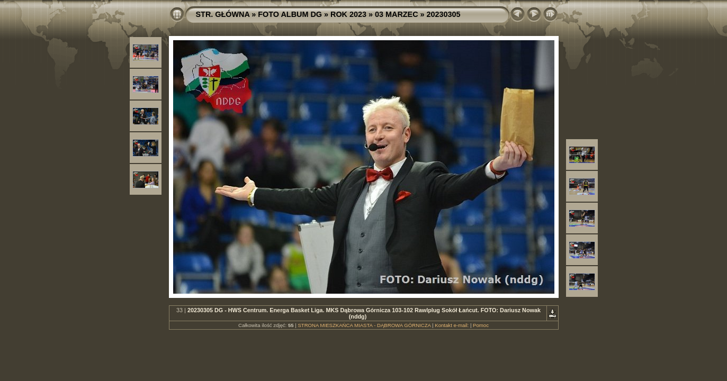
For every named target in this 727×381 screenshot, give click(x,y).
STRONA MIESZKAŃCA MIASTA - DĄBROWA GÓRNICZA (364, 325)
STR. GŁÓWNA (223, 14)
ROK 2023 (348, 14)
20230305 (444, 14)
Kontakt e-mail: (452, 325)
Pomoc (481, 325)
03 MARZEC (396, 14)
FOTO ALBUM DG (290, 14)
